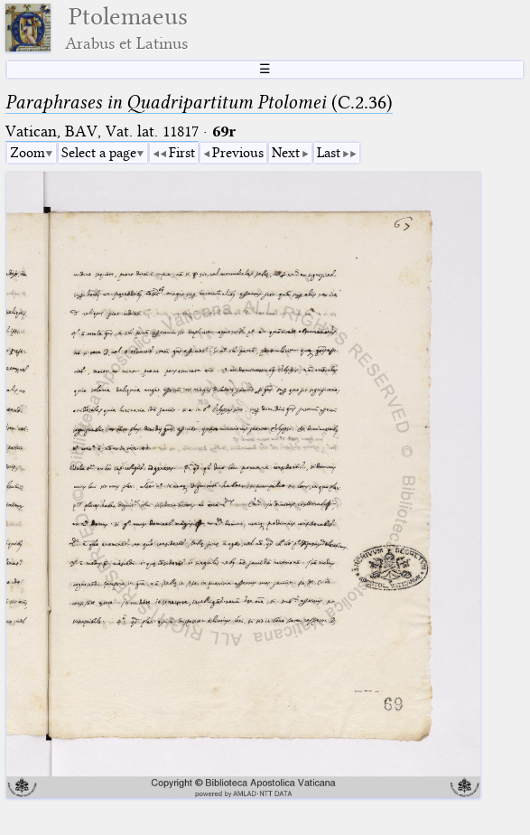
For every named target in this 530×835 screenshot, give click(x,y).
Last (328, 153)
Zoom (27, 153)
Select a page (98, 153)
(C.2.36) (199, 102)
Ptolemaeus (126, 27)
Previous (238, 153)
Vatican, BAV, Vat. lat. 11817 (102, 131)
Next (286, 153)
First (182, 153)
